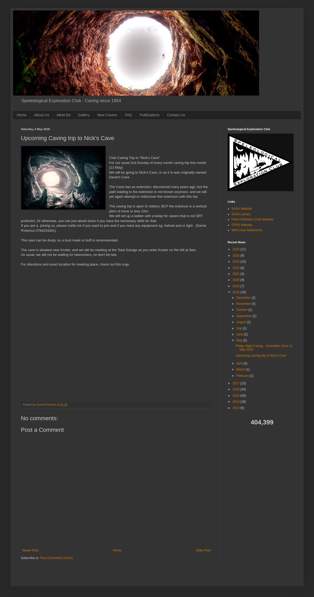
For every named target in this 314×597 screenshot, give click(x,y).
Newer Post (30, 550)
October (242, 310)
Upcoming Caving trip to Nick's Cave (261, 355)
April (239, 363)
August (241, 322)
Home (21, 115)
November (244, 304)
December (244, 298)
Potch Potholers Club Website (252, 219)
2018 (236, 292)
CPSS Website (242, 225)
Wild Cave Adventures (247, 230)
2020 (236, 280)
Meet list (63, 115)
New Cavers (107, 115)
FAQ (128, 115)
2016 (236, 389)
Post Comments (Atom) (56, 558)
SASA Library (241, 214)
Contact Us (176, 115)
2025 (236, 249)
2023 (236, 261)
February (243, 376)
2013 (236, 408)
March (241, 369)
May (239, 340)
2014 (236, 401)
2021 (236, 274)
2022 (236, 268)
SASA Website (242, 209)
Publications (150, 115)
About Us (41, 115)
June (240, 334)
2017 (236, 383)
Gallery (83, 115)
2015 (236, 395)
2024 (236, 255)
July (239, 328)
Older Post (203, 550)
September (244, 316)
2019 (236, 286)
